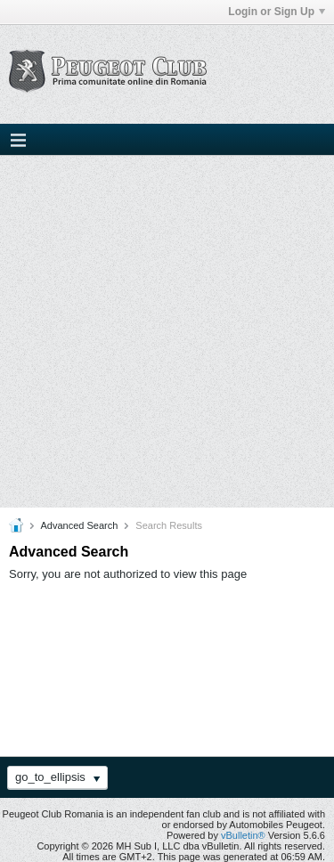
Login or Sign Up (276, 11)
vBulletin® (243, 835)
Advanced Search (79, 525)
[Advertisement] (167, 332)
